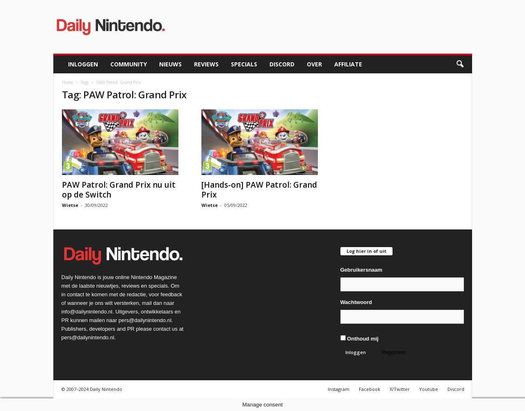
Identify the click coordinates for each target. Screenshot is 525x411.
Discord (281, 64)
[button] (460, 64)
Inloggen (83, 64)
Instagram (338, 389)
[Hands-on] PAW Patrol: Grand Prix (259, 189)
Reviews (206, 64)
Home (67, 82)
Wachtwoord (356, 302)
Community (128, 64)
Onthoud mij (359, 338)
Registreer (393, 352)
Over (314, 64)
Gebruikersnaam (361, 270)
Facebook (369, 389)
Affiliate (348, 64)
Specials (244, 64)
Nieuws (170, 64)
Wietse (70, 205)
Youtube (428, 389)
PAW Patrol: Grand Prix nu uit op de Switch (119, 189)
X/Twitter (400, 389)
